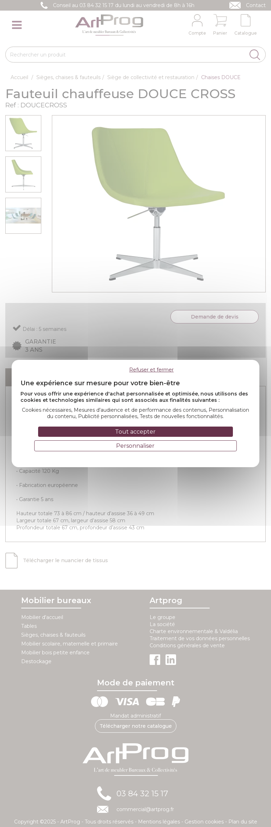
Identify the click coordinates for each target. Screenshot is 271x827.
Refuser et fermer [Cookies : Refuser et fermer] (151, 370)
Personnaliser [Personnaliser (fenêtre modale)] (135, 445)
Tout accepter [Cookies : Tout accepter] (135, 431)
